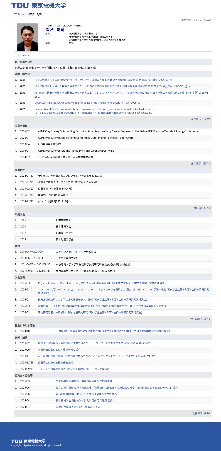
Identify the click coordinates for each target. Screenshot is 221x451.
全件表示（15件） (201, 163)
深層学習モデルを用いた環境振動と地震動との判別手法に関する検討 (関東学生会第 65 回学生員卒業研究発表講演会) (104, 306)
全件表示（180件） (201, 319)
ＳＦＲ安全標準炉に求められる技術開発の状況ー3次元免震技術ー (75, 369)
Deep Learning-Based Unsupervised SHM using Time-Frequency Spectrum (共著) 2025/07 (87, 102)
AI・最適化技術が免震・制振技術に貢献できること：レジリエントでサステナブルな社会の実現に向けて (97, 356)
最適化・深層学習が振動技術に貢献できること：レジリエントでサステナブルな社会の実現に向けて (94, 343)
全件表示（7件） (202, 208)
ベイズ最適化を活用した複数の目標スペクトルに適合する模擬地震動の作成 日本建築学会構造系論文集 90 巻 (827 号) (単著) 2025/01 (109, 86)
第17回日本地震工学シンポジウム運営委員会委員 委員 (86, 394)
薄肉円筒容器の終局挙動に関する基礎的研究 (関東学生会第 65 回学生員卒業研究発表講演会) (90, 312)
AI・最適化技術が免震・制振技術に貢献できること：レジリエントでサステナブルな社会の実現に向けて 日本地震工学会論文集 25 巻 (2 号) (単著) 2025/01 (121, 92)
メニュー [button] (22, 55)
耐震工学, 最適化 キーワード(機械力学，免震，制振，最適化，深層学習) (55, 67)
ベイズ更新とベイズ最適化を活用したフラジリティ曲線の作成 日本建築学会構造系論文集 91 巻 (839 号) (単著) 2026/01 (101, 79)
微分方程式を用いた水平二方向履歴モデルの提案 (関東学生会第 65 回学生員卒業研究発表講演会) (92, 299)
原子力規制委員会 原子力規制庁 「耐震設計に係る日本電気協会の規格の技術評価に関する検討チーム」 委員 (117, 387)
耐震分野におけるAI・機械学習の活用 (59, 349)
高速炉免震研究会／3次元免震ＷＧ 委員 (78, 407)
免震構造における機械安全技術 (55, 362)
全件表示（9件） (202, 413)
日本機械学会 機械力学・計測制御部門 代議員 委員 (84, 400)
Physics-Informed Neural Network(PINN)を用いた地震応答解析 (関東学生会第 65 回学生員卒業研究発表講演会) (101, 283)
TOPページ (20, 14)
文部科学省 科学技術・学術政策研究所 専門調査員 (84, 381)
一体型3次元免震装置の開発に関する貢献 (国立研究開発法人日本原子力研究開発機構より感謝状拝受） (113, 331)
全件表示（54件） (201, 119)
